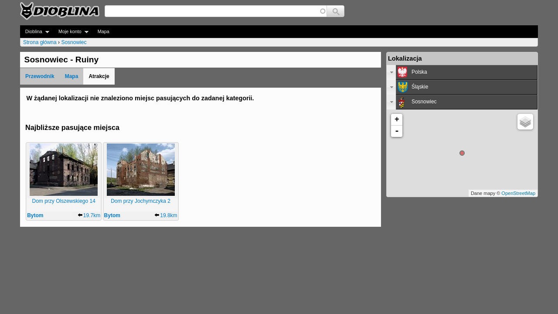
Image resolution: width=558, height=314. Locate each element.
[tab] (462, 72)
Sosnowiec (73, 42)
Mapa (103, 31)
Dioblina (34, 31)
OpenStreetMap (518, 193)
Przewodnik (39, 76)
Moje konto (70, 31)
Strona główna (40, 42)
